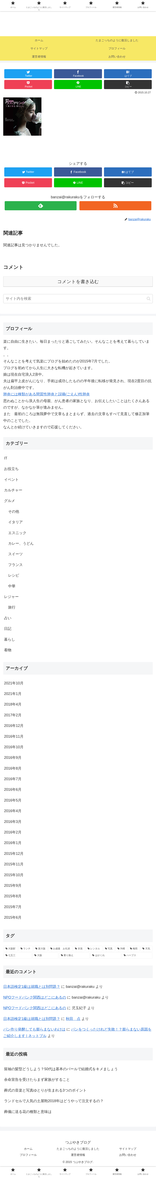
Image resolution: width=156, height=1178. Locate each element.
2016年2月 (13, 832)
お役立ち (11, 469)
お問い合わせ (127, 1154)
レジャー (11, 597)
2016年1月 (13, 843)
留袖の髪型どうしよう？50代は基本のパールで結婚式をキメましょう (61, 1069)
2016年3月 (13, 822)
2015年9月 (13, 886)
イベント (11, 480)
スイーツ (15, 554)
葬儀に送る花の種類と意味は (28, 1112)
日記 (7, 629)
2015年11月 (14, 864)
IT (5, 458)
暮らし (9, 639)
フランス (15, 565)
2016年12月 (14, 726)
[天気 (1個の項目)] (146, 949)
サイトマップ (127, 1148)
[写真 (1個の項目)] (109, 949)
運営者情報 (78, 1154)
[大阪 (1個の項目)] (45, 955)
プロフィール (28, 1154)
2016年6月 (13, 790)
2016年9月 (13, 758)
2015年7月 (13, 907)
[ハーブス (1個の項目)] (137, 955)
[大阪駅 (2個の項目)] (11, 949)
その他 (13, 511)
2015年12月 (14, 854)
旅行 (11, 607)
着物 (7, 650)
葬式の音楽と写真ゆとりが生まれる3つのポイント (45, 1090)
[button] (148, 298)
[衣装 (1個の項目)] (79, 949)
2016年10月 (14, 747)
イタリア (15, 522)
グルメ (9, 501)
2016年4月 (13, 811)
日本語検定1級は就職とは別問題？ (31, 987)
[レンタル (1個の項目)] (94, 949)
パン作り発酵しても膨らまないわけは (34, 1029)
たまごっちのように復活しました (78, 1148)
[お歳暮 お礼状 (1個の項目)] (61, 949)
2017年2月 (13, 715)
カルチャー (13, 490)
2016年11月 (14, 736)
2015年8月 (13, 896)
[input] (78, 298)
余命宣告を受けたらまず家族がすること (37, 1080)
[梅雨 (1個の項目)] (134, 949)
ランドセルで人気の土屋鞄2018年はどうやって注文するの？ (54, 1101)
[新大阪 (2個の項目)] (41, 949)
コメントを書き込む (78, 281)
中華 (11, 586)
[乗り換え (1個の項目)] (74, 955)
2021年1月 (13, 694)
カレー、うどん (21, 543)
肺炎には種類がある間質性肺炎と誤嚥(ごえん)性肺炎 (46, 394)
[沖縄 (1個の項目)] (121, 949)
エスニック (17, 533)
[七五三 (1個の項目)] (18, 955)
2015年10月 (14, 875)
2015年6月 (13, 917)
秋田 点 (73, 1019)
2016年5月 (13, 800)
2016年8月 (13, 768)
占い (7, 618)
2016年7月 (13, 779)
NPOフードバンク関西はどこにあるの (34, 997)
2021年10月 (14, 683)
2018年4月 (13, 704)
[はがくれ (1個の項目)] (105, 955)
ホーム (28, 1148)
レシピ (13, 575)
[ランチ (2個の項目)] (26, 949)
